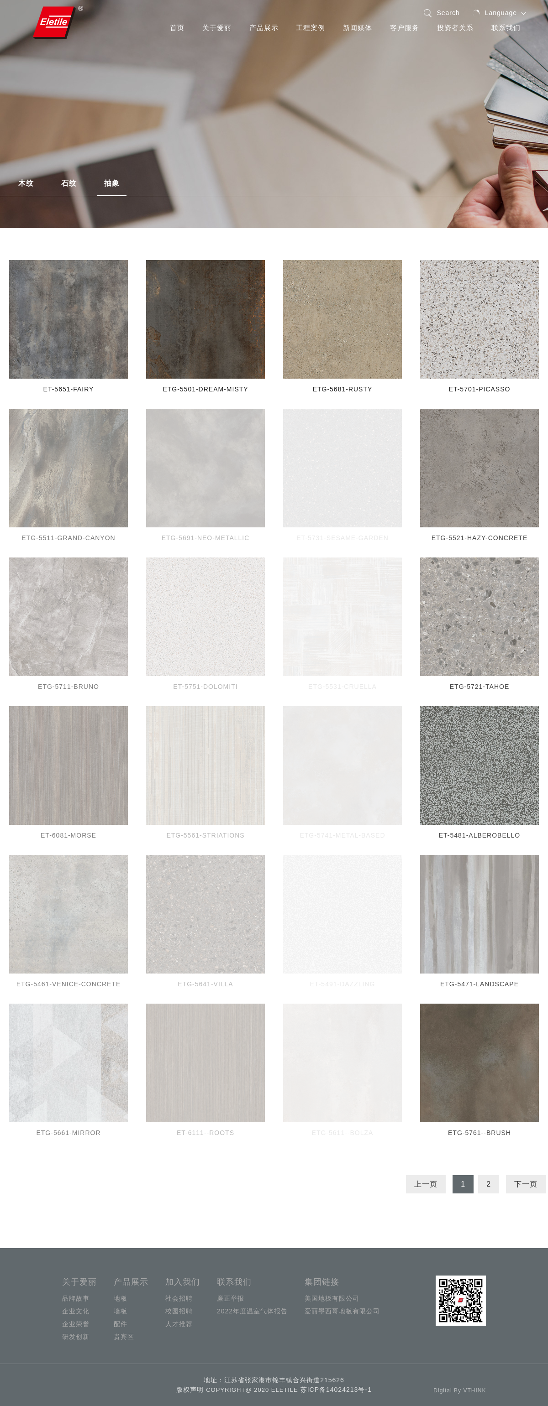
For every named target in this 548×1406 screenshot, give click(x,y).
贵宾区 (124, 1336)
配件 (120, 1324)
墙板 (120, 1311)
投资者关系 (455, 27)
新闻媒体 (357, 27)
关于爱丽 (217, 27)
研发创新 (76, 1336)
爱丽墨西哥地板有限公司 (342, 1311)
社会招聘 (179, 1298)
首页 (177, 27)
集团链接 (322, 1281)
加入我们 (182, 1281)
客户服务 (404, 27)
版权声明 (190, 1389)
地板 (120, 1298)
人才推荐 (179, 1324)
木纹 (26, 183)
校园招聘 (179, 1311)
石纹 (69, 183)
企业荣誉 (76, 1324)
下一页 (525, 1184)
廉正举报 (230, 1298)
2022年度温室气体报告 (252, 1311)
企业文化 (76, 1311)
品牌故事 (76, 1298)
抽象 (112, 183)
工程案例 (310, 27)
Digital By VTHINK (459, 1390)
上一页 (425, 1184)
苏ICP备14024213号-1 (336, 1389)
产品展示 (264, 27)
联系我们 (506, 27)
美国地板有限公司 (332, 1298)
